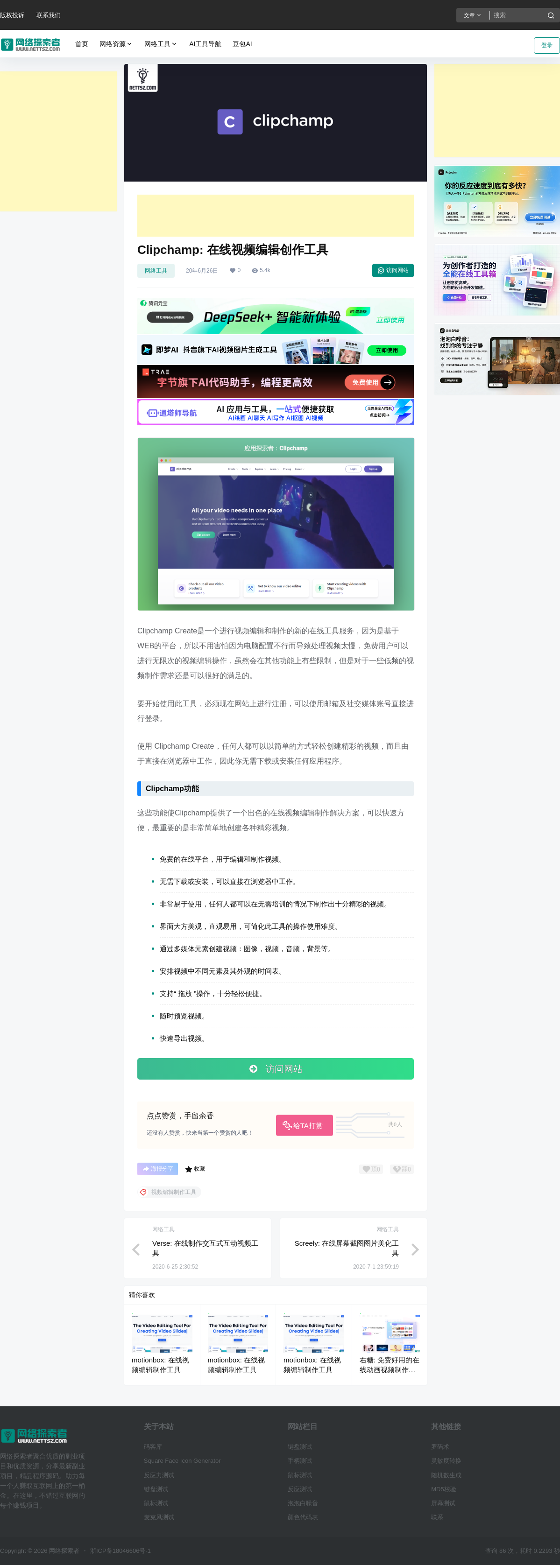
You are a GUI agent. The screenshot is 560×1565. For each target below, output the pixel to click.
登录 (547, 45)
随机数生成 (446, 1475)
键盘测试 (156, 1489)
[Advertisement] (58, 141)
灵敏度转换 (446, 1460)
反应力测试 (159, 1475)
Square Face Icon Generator (182, 1460)
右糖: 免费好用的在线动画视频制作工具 (389, 1369)
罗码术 (440, 1446)
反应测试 (300, 1489)
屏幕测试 (443, 1503)
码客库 (153, 1446)
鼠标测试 (156, 1503)
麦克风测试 (159, 1517)
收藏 (195, 1169)
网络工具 (161, 44)
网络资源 (116, 44)
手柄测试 (300, 1460)
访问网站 (393, 270)
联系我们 (48, 15)
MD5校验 (443, 1489)
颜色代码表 (303, 1517)
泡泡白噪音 (303, 1503)
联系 (437, 1517)
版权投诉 (12, 15)
